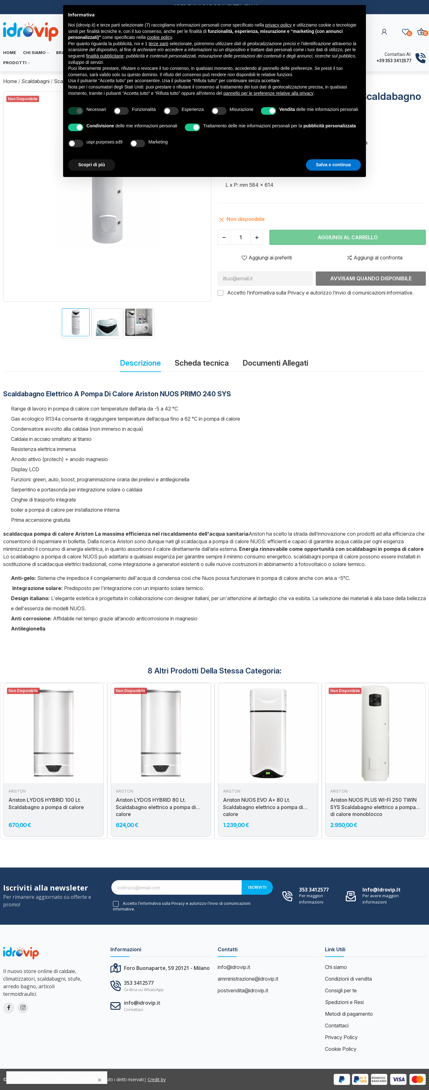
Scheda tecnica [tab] (202, 363)
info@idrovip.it (381, 889)
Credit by (157, 1079)
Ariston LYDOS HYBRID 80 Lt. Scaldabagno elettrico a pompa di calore (156, 807)
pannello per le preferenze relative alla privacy (268, 93)
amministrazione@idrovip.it (248, 979)
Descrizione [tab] (140, 363)
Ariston (17, 791)
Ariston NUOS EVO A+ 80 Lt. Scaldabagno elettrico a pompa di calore (263, 807)
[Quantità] (240, 237)
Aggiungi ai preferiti (266, 257)
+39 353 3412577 (394, 60)
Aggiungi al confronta (374, 257)
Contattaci (337, 1025)
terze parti (158, 43)
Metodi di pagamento (349, 1014)
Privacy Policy (341, 1037)
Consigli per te (341, 990)
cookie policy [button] (159, 37)
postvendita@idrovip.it (243, 990)
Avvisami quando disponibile (371, 278)
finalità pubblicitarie (105, 55)
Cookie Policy (340, 1049)
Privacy (296, 292)
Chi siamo (336, 967)
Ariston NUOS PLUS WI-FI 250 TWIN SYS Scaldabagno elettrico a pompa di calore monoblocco (373, 807)
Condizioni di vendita (348, 979)
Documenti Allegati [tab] (275, 363)
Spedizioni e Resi (344, 1002)
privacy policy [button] (278, 24)
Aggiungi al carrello (348, 237)
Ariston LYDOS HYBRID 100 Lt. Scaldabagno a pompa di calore (46, 803)
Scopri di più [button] (91, 164)
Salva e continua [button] (333, 164)
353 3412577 (314, 889)
